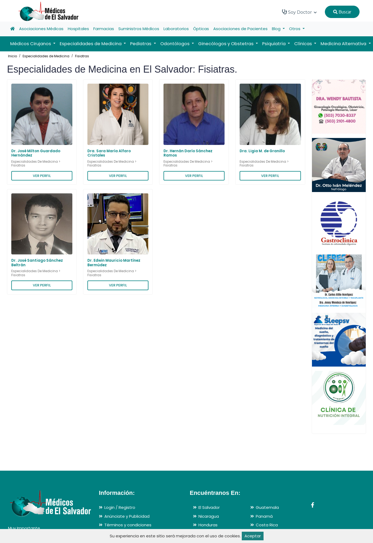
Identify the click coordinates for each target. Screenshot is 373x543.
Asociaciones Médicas (41, 28)
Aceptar (252, 536)
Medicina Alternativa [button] (344, 44)
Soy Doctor (299, 12)
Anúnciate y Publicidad (127, 516)
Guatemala (267, 507)
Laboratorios (176, 28)
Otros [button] (295, 28)
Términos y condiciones (127, 525)
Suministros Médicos (138, 28)
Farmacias (103, 28)
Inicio (12, 56)
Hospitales (78, 28)
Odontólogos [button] (175, 44)
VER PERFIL (42, 175)
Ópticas (201, 28)
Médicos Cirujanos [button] (31, 44)
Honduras (208, 525)
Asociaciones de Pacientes (240, 28)
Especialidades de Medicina (46, 56)
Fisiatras (82, 56)
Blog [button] (277, 28)
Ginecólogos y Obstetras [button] (226, 44)
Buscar (342, 12)
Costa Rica (267, 525)
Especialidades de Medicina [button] (91, 44)
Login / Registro (119, 507)
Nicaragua (208, 516)
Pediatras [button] (141, 44)
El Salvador (209, 507)
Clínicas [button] (303, 44)
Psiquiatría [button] (274, 44)
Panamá (264, 516)
